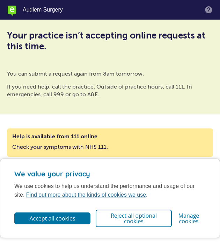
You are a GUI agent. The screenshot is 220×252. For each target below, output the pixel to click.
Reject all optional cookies (134, 218)
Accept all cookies (52, 218)
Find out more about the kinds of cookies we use (86, 195)
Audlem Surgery (43, 10)
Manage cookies (188, 218)
